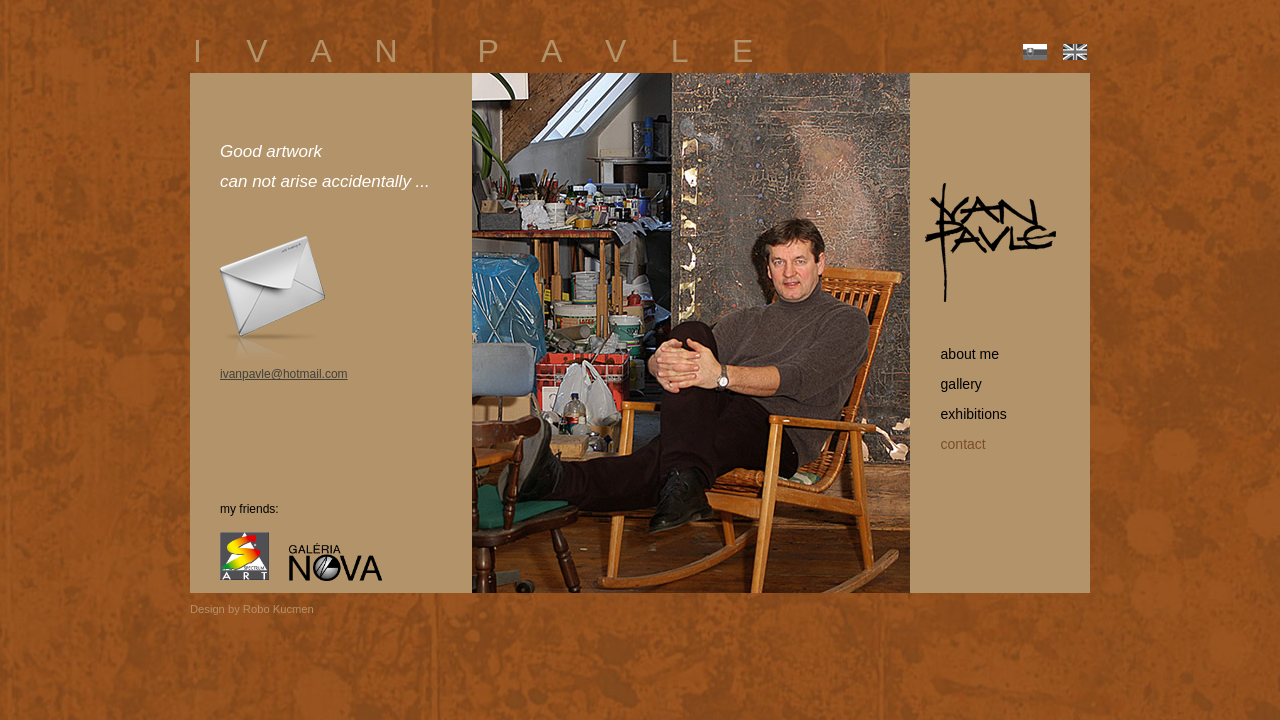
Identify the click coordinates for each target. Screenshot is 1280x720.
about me (962, 354)
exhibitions (966, 414)
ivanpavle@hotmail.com (284, 374)
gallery (953, 384)
